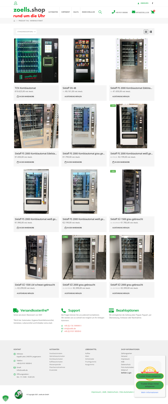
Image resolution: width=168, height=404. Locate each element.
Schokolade (89, 359)
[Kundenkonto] (15, 3)
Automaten (53, 12)
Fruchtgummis (90, 362)
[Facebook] (152, 3)
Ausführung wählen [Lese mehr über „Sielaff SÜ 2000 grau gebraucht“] (73, 293)
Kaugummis (89, 364)
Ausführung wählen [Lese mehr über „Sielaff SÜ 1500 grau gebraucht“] (120, 228)
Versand (124, 356)
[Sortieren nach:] (26, 32)
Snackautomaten (55, 353)
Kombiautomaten (56, 359)
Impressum (125, 359)
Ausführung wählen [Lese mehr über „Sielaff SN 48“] (73, 96)
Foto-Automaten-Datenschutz (132, 367)
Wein (87, 356)
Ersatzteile (53, 370)
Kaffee (87, 353)
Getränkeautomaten (57, 356)
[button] (100, 12)
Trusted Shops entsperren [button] (150, 376)
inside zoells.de (88, 12)
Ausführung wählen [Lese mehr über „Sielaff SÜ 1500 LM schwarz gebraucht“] (25, 293)
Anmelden (142, 3)
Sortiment (65, 12)
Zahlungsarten (126, 353)
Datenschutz (126, 364)
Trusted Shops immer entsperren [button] (150, 385)
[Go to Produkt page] (36, 60)
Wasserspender (55, 364)
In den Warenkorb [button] (26, 96)
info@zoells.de (22, 370)
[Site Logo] (29, 12)
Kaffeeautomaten (56, 362)
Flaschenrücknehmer (57, 367)
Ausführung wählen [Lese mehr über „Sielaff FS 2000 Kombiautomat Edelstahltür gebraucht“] (120, 96)
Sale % (75, 12)
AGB (122, 362)
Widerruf (124, 370)
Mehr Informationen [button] (149, 392)
